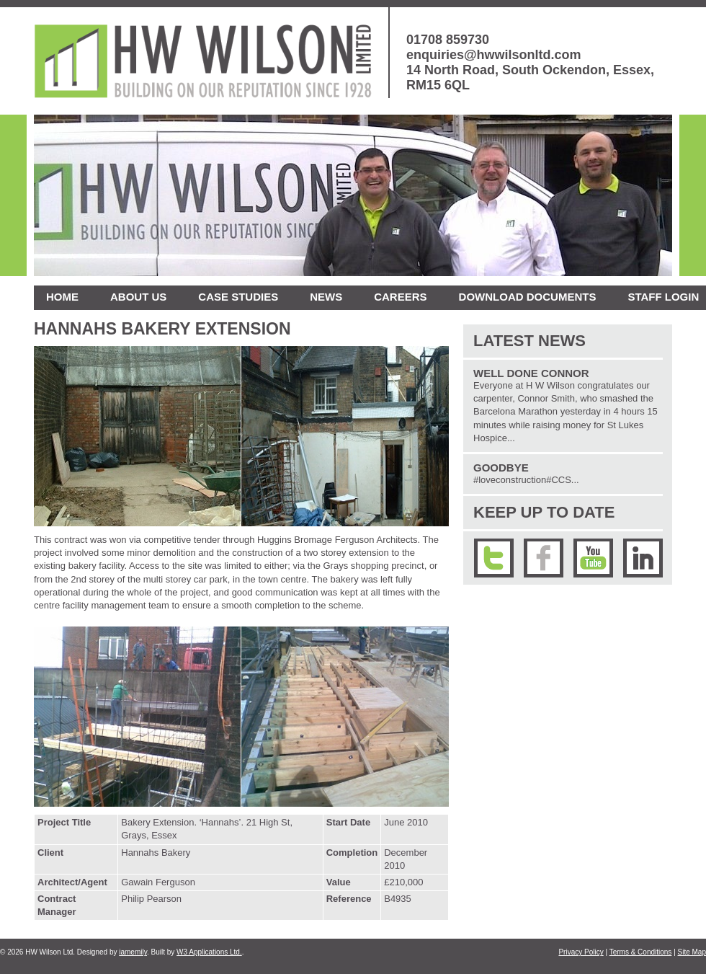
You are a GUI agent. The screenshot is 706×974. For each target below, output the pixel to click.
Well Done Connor (531, 373)
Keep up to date (544, 512)
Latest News (529, 341)
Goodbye (501, 467)
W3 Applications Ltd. (209, 952)
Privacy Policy (580, 952)
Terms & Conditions (640, 952)
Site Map (692, 952)
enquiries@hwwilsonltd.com (493, 55)
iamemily (133, 952)
